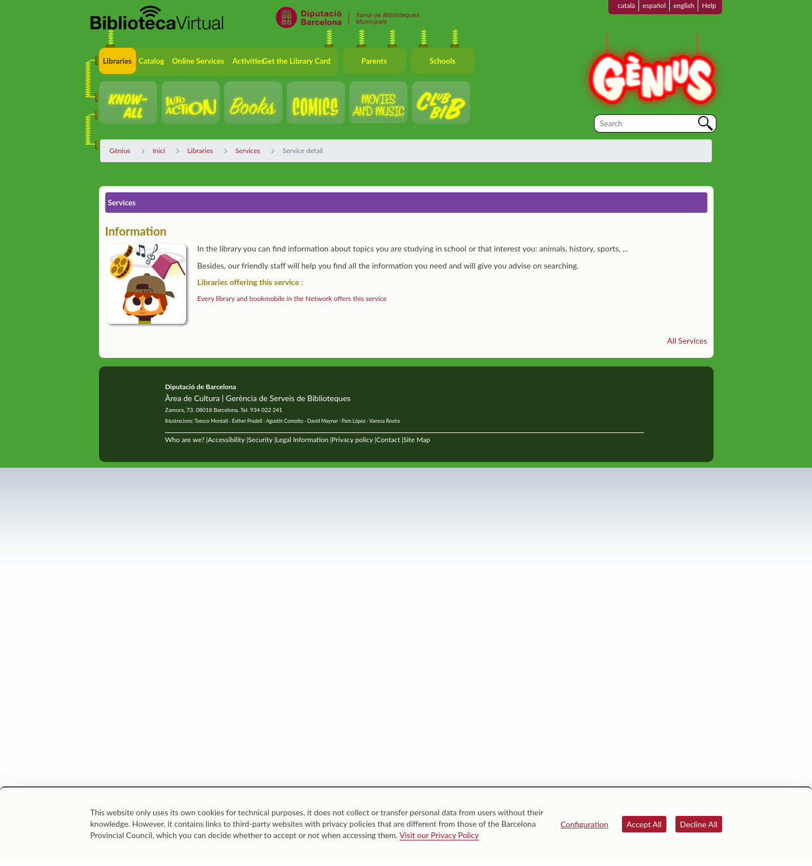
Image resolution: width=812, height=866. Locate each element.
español (654, 5)
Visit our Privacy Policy (439, 835)
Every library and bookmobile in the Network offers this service (292, 298)
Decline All (699, 824)
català (626, 5)
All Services (687, 340)
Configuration (584, 824)
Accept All (644, 824)
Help (709, 5)
